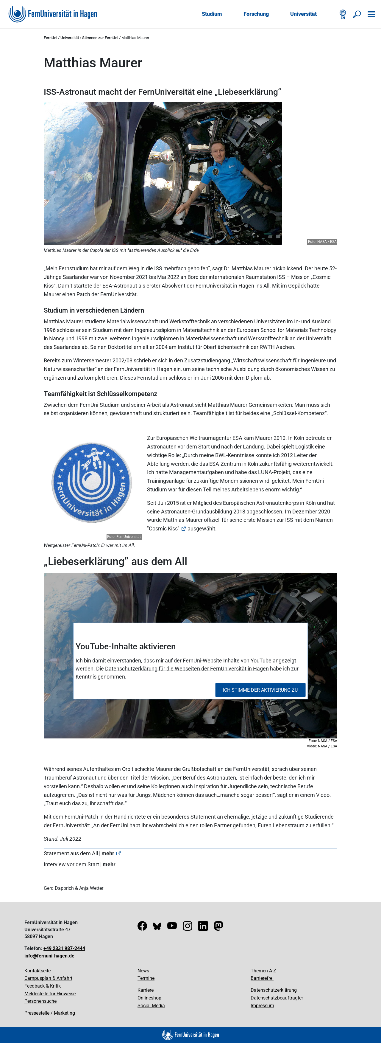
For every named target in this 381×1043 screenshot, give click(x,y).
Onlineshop (149, 998)
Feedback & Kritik (42, 986)
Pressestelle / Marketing (49, 1013)
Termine (146, 978)
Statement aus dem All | (79, 853)
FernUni (50, 37)
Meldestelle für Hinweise (50, 994)
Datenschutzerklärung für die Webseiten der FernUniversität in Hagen (187, 668)
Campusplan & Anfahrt (48, 978)
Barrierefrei (262, 978)
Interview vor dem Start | (79, 864)
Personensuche (40, 1001)
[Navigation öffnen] (371, 14)
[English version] (343, 14)
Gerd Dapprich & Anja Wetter (73, 888)
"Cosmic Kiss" (163, 528)
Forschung (256, 14)
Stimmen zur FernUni (100, 37)
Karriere (146, 990)
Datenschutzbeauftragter (277, 998)
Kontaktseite (37, 971)
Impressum (262, 1005)
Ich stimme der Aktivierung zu (260, 690)
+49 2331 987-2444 (64, 948)
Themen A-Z (263, 971)
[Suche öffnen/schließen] (357, 14)
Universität (303, 14)
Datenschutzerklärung (274, 990)
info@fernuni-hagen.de (49, 956)
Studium (212, 14)
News (143, 971)
